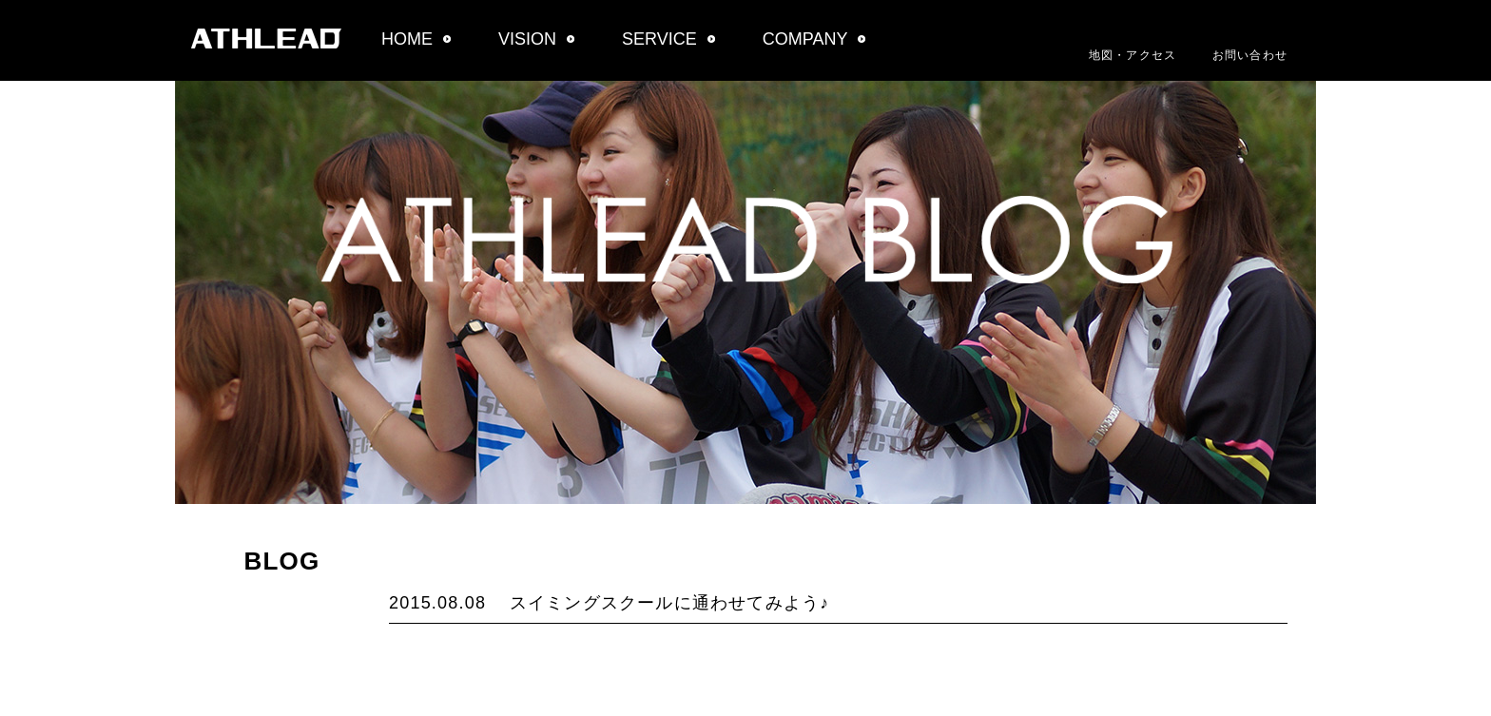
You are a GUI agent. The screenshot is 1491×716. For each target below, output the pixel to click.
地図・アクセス (1132, 55)
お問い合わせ (1250, 55)
